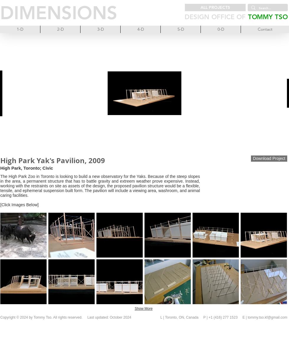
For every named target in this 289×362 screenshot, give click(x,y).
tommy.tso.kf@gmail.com (267, 317)
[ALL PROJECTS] (215, 7)
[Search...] (267, 8)
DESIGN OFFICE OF (215, 17)
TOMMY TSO (268, 17)
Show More (144, 309)
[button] (23, 235)
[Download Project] (269, 158)
